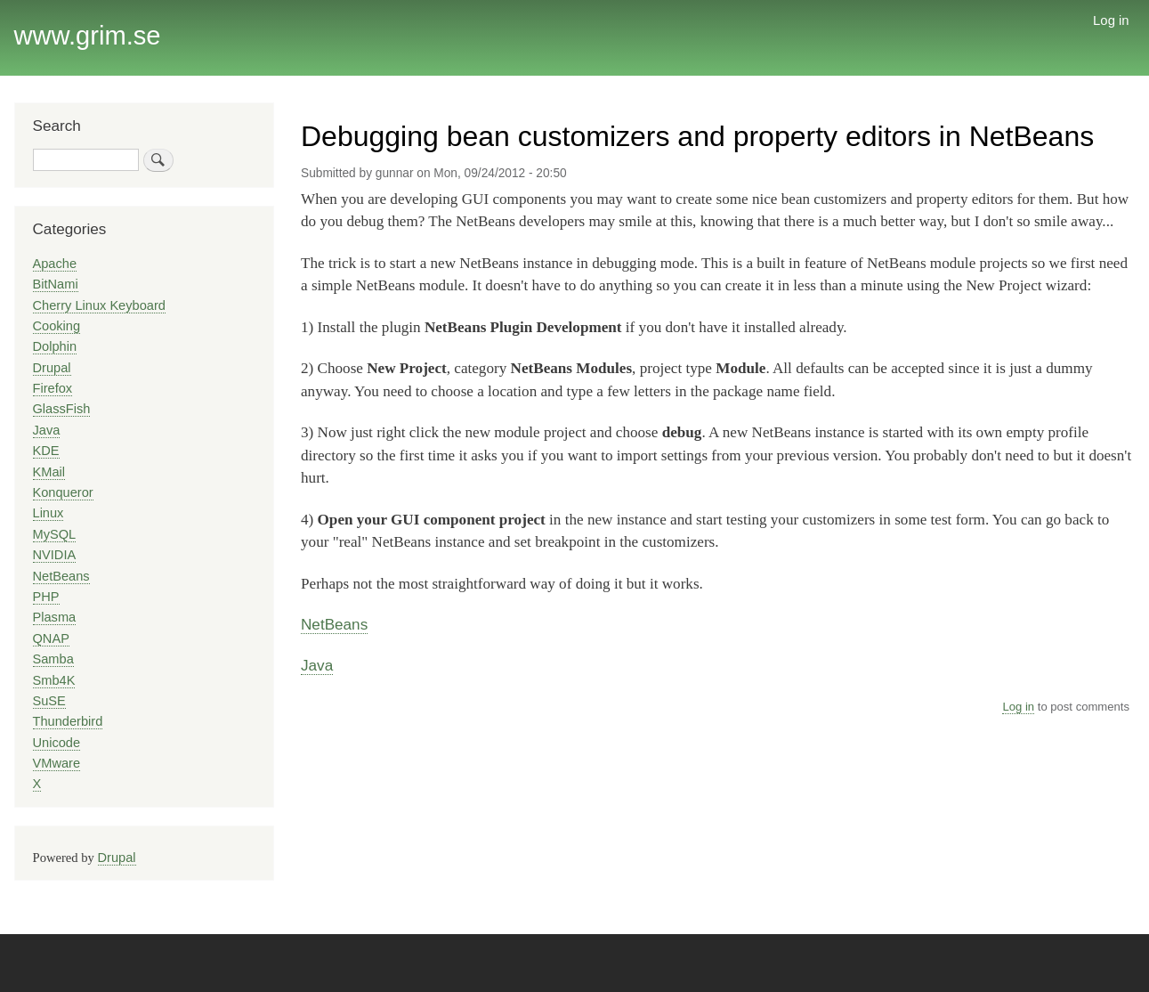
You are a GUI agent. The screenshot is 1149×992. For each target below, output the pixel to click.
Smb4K (54, 680)
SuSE (49, 701)
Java (317, 665)
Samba (53, 659)
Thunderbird (68, 721)
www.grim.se (87, 35)
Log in (1111, 20)
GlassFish (62, 409)
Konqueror (63, 492)
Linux (48, 513)
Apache (55, 263)
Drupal (52, 368)
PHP (46, 597)
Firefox (53, 388)
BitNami (55, 284)
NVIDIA (55, 555)
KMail (49, 472)
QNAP (51, 638)
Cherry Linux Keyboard (99, 305)
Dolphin (55, 346)
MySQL (55, 534)
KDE (46, 450)
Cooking (57, 326)
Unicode (57, 743)
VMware (57, 763)
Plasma (55, 617)
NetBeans (334, 624)
